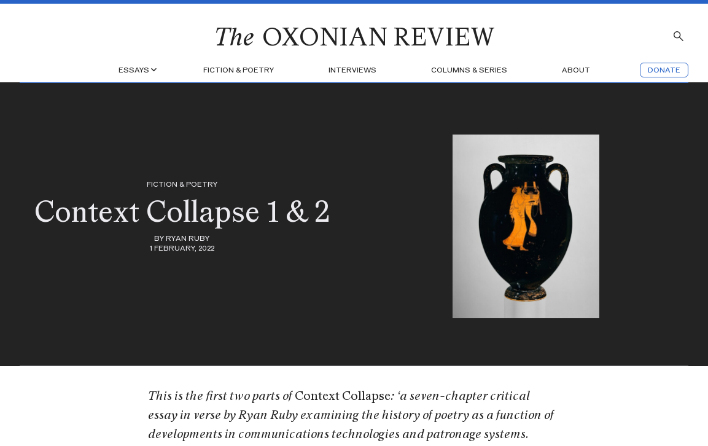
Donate (664, 70)
